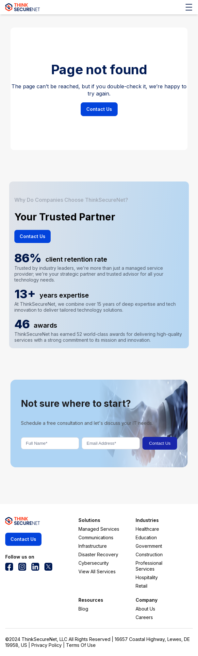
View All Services (97, 571)
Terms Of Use (81, 645)
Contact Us (99, 109)
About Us (145, 609)
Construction (149, 554)
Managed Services (98, 529)
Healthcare (147, 529)
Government (149, 546)
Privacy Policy (46, 645)
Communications (95, 537)
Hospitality (147, 577)
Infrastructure (92, 546)
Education (146, 537)
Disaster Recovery (98, 554)
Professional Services (149, 566)
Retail (141, 586)
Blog (83, 609)
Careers (144, 617)
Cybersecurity (93, 563)
